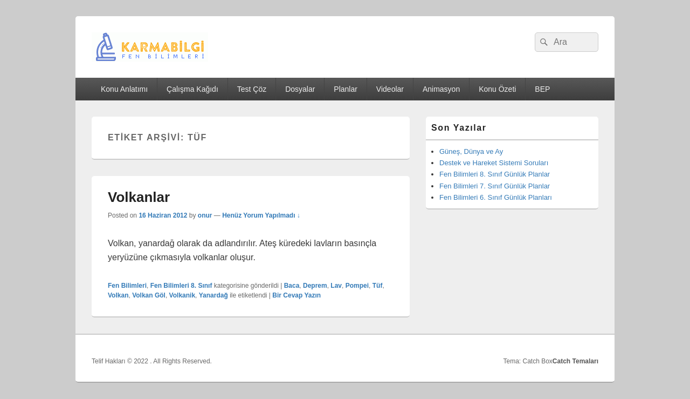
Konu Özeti (497, 89)
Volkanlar (139, 197)
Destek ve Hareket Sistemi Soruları (493, 163)
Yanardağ (213, 295)
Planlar (345, 89)
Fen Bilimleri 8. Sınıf (181, 285)
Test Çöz (251, 89)
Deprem (315, 285)
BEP (542, 89)
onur (205, 215)
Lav (336, 285)
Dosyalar (300, 89)
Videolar (390, 89)
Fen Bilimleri (127, 285)
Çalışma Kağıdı (192, 89)
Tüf (377, 285)
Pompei (357, 285)
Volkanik (182, 295)
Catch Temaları (575, 361)
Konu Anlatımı (124, 89)
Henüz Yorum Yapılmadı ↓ (261, 215)
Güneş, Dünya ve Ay (471, 151)
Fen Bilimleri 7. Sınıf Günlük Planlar (494, 186)
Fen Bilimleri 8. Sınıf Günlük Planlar (494, 174)
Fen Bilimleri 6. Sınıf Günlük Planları (495, 197)
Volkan (118, 295)
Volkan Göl (148, 295)
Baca (292, 285)
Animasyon (441, 89)
